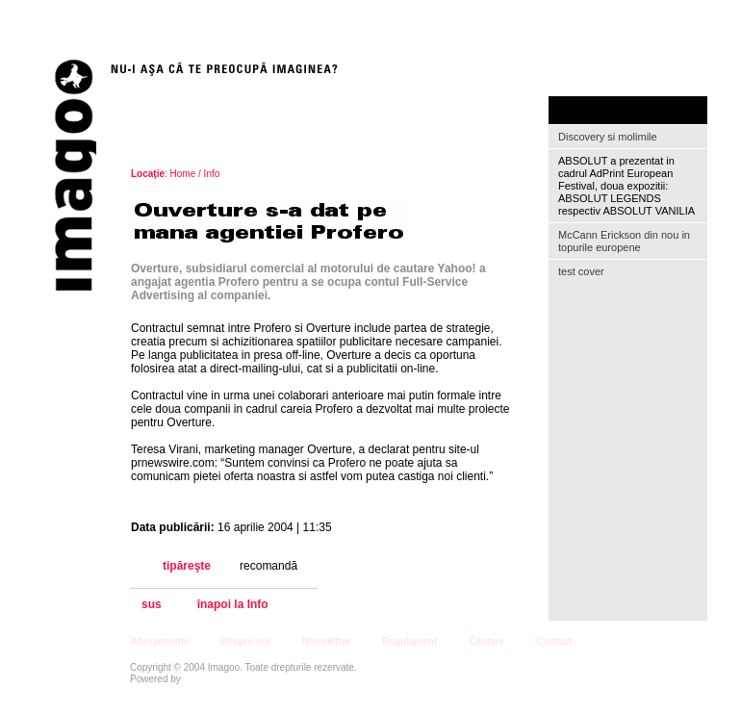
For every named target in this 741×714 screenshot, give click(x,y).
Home (183, 173)
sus (151, 605)
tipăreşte (187, 566)
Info (212, 173)
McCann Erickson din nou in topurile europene (624, 241)
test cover (581, 271)
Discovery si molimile (607, 136)
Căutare (486, 641)
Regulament (409, 641)
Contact (554, 641)
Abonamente (160, 641)
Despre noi (245, 641)
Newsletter (326, 641)
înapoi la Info (232, 605)
